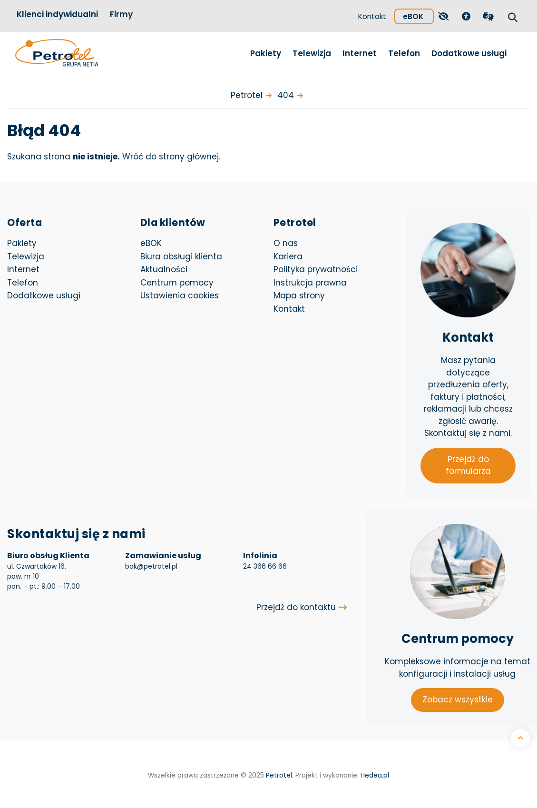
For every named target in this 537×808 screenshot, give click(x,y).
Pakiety (265, 53)
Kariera (288, 256)
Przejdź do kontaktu (296, 607)
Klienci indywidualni (57, 14)
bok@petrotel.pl (151, 566)
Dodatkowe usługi (469, 53)
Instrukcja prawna (310, 282)
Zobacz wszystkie (457, 699)
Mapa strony (299, 295)
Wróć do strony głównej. (171, 156)
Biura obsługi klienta (181, 256)
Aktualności (163, 269)
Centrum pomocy (177, 282)
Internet (359, 53)
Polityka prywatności (315, 269)
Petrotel (279, 775)
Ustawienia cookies (179, 295)
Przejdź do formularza (468, 465)
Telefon (404, 53)
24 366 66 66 (265, 566)
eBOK (418, 15)
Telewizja (312, 53)
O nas (285, 243)
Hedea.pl (375, 775)
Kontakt (372, 16)
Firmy (121, 14)
